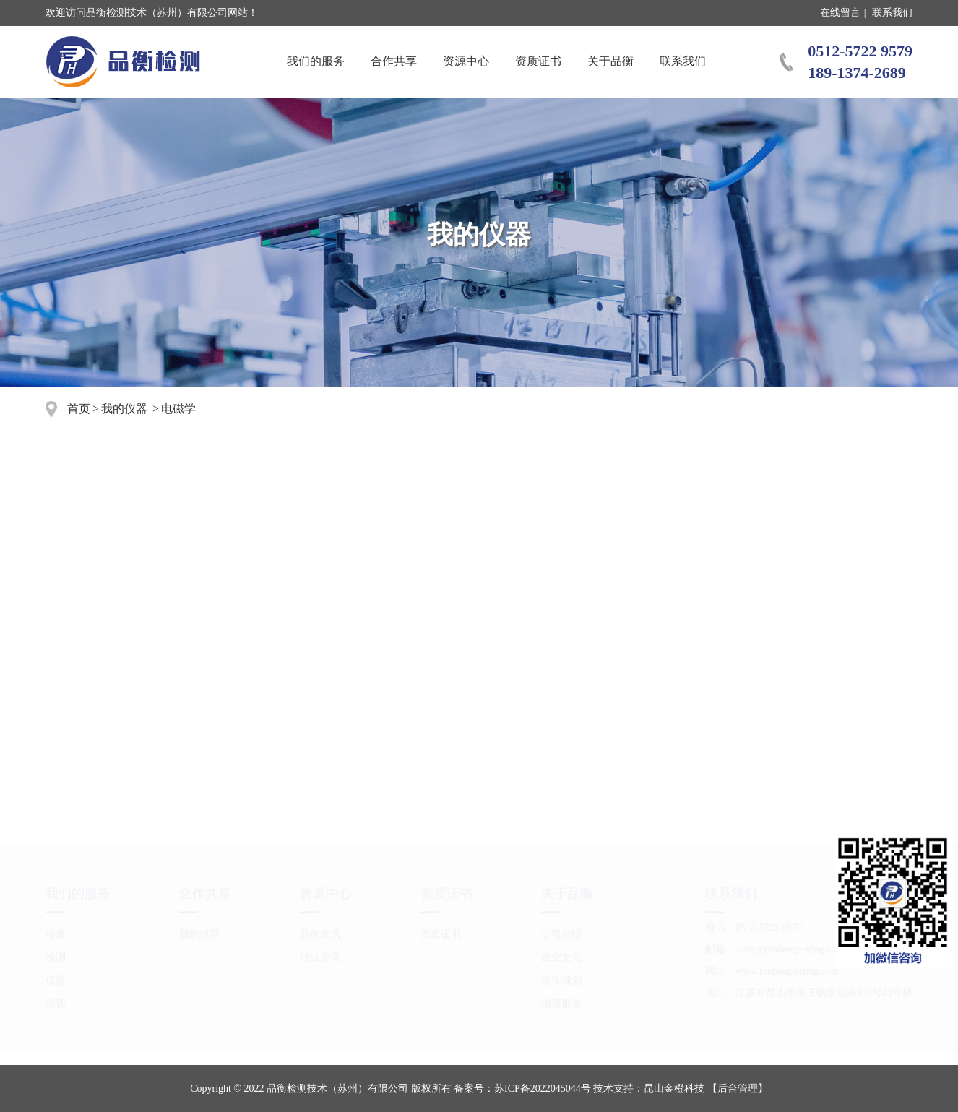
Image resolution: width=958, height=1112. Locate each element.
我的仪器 (124, 408)
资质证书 (538, 61)
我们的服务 (316, 61)
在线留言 (840, 12)
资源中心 (466, 61)
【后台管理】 (737, 1088)
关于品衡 (610, 61)
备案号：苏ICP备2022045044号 (522, 1088)
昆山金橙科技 (674, 1088)
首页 (78, 408)
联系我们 (892, 12)
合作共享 (394, 61)
